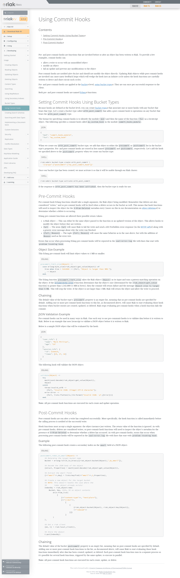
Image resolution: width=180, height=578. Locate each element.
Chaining (45, 295)
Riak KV (135, 5)
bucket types (101, 108)
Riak (9, 19)
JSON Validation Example (54, 314)
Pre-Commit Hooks (52, 39)
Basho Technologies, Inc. (107, 572)
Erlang (83, 92)
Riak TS (147, 5)
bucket (84, 84)
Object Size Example (51, 249)
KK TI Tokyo (107, 573)
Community (147, 2)
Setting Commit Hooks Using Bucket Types (63, 35)
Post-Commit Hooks (52, 42)
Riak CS (158, 5)
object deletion (149, 208)
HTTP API (146, 227)
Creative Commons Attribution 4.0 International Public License (111, 568)
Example (44, 441)
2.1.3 (23, 19)
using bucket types (103, 84)
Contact (158, 2)
